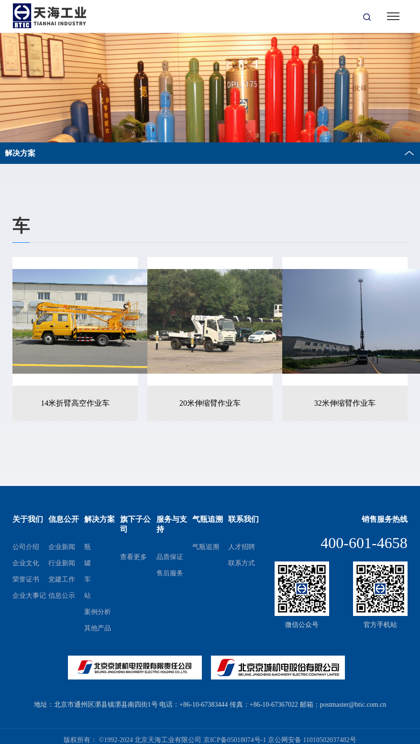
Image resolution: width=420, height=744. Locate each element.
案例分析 (97, 611)
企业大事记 (29, 595)
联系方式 (241, 563)
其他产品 (97, 628)
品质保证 (169, 557)
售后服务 (169, 573)
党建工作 (61, 579)
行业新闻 (61, 563)
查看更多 (133, 557)
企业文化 (25, 563)
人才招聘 (241, 546)
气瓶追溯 (205, 546)
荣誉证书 (25, 579)
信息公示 (61, 595)
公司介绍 (25, 546)
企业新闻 (61, 546)
